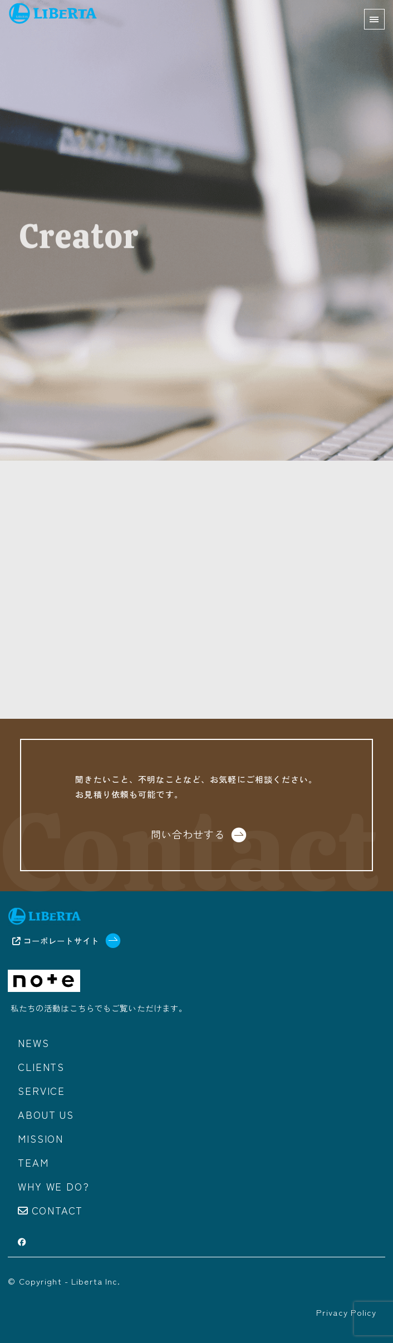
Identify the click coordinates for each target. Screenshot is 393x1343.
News (33, 1042)
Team (33, 1162)
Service (41, 1090)
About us (45, 1114)
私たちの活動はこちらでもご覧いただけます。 (99, 1008)
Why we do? (53, 1186)
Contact (57, 1210)
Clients (41, 1066)
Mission (40, 1138)
